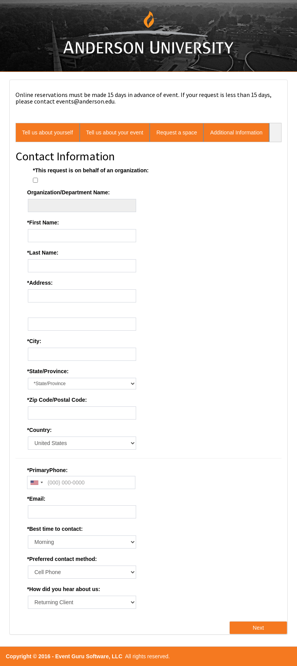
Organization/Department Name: (68, 192)
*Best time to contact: (55, 529)
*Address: (40, 283)
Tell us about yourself (47, 132)
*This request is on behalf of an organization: (90, 170)
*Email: (36, 499)
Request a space (176, 132)
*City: (34, 341)
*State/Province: (47, 371)
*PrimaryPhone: (47, 470)
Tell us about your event (114, 132)
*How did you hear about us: (63, 589)
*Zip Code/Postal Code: (57, 400)
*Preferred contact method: (62, 559)
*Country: (39, 430)
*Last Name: (42, 253)
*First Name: (43, 222)
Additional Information (236, 132)
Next (258, 628)
